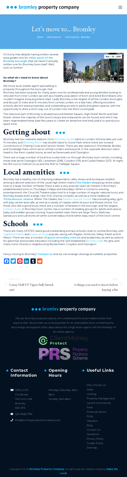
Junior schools (39, 234)
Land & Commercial (99, 402)
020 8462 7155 (23, 414)
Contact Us (93, 429)
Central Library (12, 209)
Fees (90, 407)
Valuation (92, 420)
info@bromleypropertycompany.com (37, 420)
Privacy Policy (95, 438)
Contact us (45, 254)
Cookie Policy (95, 443)
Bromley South (64, 139)
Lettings (91, 394)
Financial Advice (96, 411)
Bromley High (95, 240)
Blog (89, 425)
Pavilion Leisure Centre (77, 199)
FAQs (90, 416)
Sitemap (92, 447)
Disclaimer (93, 434)
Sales (90, 389)
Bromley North (32, 142)
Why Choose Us (96, 385)
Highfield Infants (13, 234)
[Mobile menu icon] (120, 7)
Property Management (101, 398)
